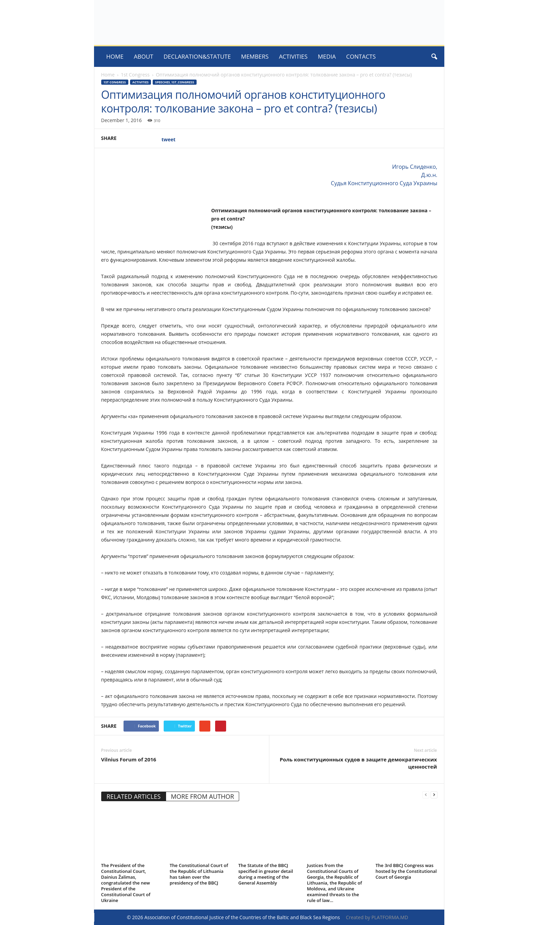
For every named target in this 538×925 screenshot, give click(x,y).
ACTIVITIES (293, 56)
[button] (434, 56)
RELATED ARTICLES (134, 796)
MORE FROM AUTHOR (202, 796)
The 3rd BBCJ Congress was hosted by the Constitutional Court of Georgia (406, 871)
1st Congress (135, 74)
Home (115, 56)
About (143, 56)
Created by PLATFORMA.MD (377, 917)
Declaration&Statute (197, 56)
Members (255, 56)
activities (140, 82)
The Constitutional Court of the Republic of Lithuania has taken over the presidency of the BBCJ (199, 874)
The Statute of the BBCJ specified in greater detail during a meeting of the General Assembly (265, 874)
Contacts (361, 56)
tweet (169, 139)
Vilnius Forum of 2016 (128, 759)
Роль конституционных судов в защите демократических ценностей (358, 763)
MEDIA (327, 56)
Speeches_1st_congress (174, 82)
